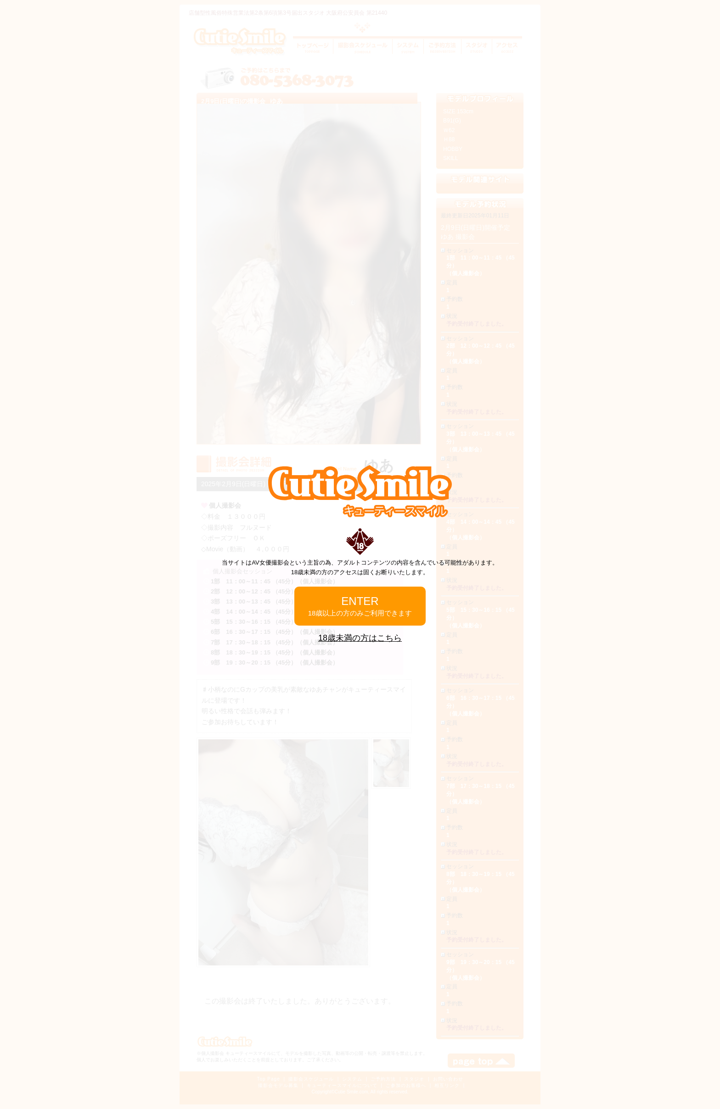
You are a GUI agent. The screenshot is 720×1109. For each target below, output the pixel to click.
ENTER (360, 606)
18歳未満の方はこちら (360, 638)
